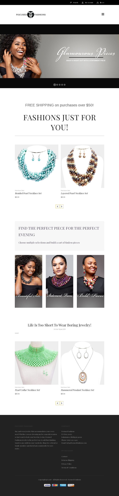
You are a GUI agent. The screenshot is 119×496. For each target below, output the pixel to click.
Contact (64, 456)
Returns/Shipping (67, 460)
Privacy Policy (66, 464)
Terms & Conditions (69, 467)
